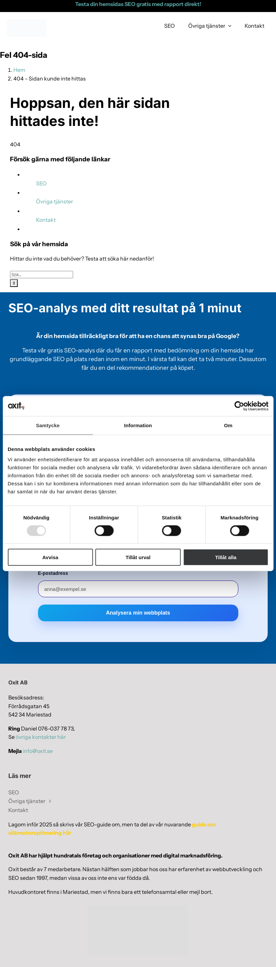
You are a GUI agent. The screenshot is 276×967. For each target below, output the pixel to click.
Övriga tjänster (54, 201)
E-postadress (53, 573)
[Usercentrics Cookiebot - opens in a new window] (239, 406)
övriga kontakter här (41, 737)
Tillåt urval (138, 557)
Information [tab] (138, 425)
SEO (41, 183)
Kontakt (46, 219)
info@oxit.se (38, 751)
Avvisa (50, 557)
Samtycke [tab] (48, 425)
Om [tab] (228, 425)
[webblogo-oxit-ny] (27, 22)
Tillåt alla (225, 557)
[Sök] (14, 283)
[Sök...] (41, 274)
